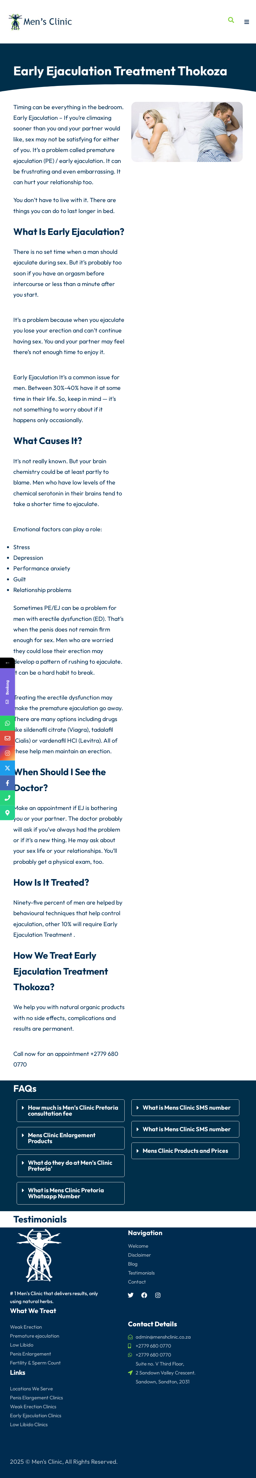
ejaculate (25, 262)
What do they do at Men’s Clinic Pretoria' (70, 1165)
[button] (71, 1110)
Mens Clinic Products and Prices (185, 1150)
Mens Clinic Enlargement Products (61, 1138)
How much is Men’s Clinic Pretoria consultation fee (73, 1110)
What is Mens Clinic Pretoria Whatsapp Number (66, 1193)
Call (18, 1054)
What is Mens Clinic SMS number (187, 1107)
